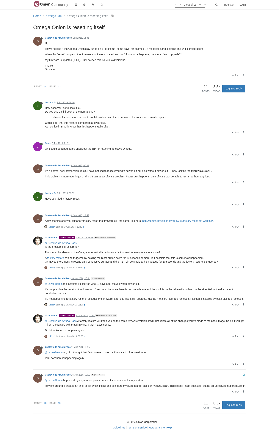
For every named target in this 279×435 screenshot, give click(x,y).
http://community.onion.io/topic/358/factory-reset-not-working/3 (178, 220)
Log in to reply (233, 88)
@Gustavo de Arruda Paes (105, 238)
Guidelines (119, 427)
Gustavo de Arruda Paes (58, 38)
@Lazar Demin (98, 278)
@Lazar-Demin (53, 283)
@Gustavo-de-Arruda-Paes (61, 243)
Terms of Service (137, 427)
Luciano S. (50, 102)
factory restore (55, 257)
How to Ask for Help (160, 427)
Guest (48, 143)
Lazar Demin (51, 237)
